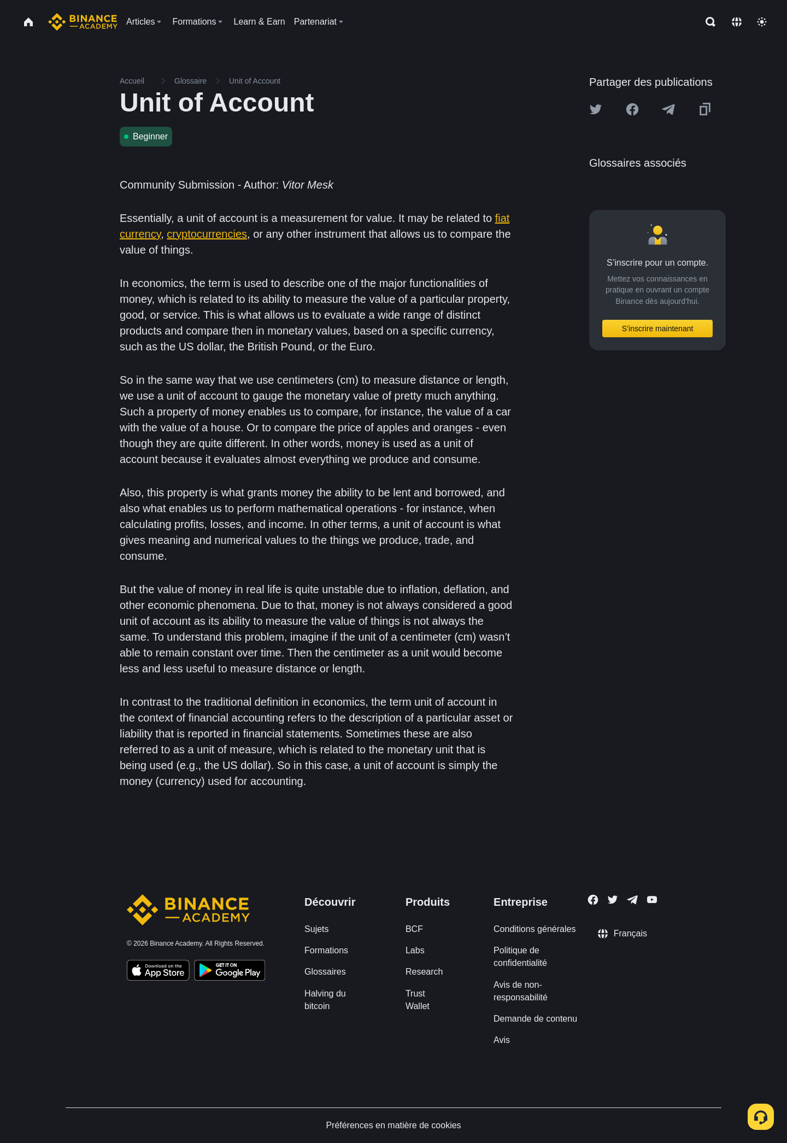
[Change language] (737, 22)
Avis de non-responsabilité (521, 991)
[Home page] (83, 22)
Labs (415, 950)
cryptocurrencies (207, 234)
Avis (502, 1040)
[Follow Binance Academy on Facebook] (593, 899)
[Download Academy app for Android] (229, 972)
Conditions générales (534, 929)
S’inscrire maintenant (658, 328)
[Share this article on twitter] (595, 109)
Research (424, 971)
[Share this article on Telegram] (668, 109)
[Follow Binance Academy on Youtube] (652, 899)
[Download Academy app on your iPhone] (158, 972)
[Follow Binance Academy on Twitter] (612, 899)
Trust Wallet (418, 1000)
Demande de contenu (535, 1018)
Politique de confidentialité (520, 957)
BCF (414, 929)
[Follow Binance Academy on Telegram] (632, 900)
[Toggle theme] (762, 22)
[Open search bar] (707, 22)
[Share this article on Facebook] (632, 109)
